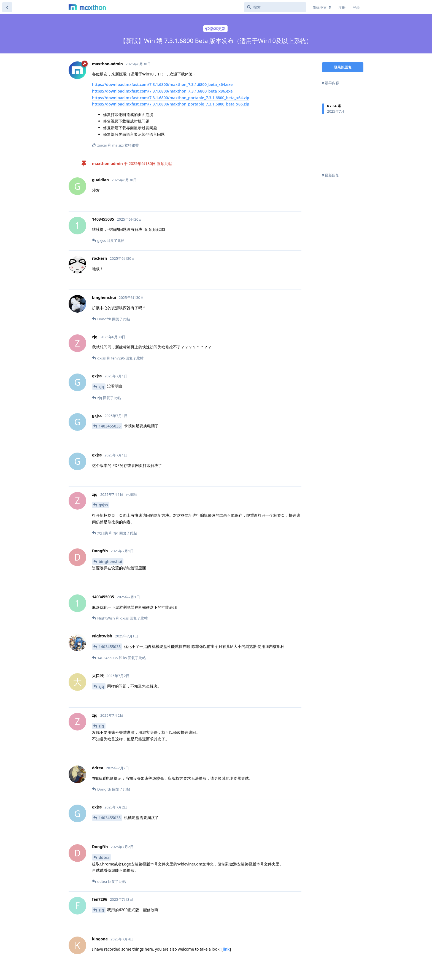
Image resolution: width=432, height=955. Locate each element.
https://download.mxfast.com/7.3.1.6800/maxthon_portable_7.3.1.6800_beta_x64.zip (170, 97)
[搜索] (275, 7)
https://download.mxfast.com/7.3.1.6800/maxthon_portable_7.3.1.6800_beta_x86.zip (170, 104)
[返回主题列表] (7, 7)
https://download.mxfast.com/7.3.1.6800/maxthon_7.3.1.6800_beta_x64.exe (162, 84)
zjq (101, 386)
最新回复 (330, 175)
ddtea (104, 857)
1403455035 (110, 426)
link (226, 949)
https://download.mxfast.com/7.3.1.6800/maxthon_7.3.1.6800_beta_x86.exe (162, 91)
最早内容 (330, 82)
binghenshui (110, 561)
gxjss (103, 504)
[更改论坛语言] (322, 7)
